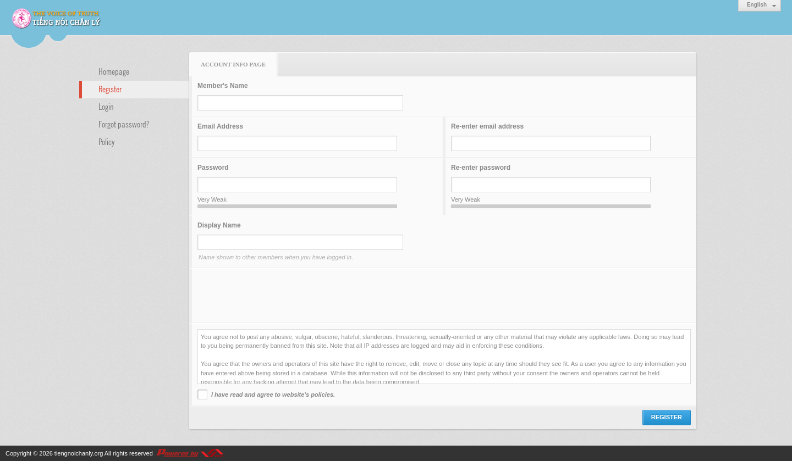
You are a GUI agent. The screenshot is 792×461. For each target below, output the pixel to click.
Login (106, 106)
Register (110, 88)
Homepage (113, 71)
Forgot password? (123, 124)
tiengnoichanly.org (78, 453)
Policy (106, 141)
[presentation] (281, 295)
